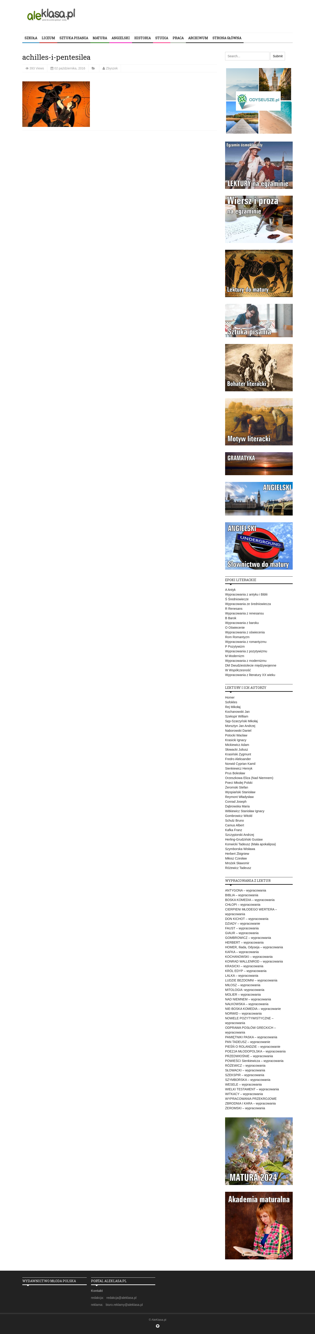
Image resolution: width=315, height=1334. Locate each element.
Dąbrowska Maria (237, 806)
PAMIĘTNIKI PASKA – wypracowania (251, 1037)
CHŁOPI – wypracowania (242, 904)
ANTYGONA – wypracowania (245, 890)
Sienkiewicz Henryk (238, 768)
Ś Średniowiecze (237, 599)
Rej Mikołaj (232, 707)
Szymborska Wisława (240, 849)
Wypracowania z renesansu (244, 613)
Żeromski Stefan (236, 787)
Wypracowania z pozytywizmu (246, 651)
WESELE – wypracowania (243, 1084)
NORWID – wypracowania (243, 1013)
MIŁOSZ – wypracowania (242, 985)
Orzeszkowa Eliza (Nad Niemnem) (249, 778)
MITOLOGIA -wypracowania (244, 990)
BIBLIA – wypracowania (241, 895)
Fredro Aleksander (238, 759)
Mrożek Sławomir (237, 863)
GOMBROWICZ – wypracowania (248, 938)
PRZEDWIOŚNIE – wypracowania (249, 1056)
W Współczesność (238, 670)
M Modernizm (234, 656)
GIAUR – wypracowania (242, 933)
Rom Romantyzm (237, 637)
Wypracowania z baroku (242, 623)
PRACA (178, 38)
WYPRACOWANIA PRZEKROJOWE (251, 1098)
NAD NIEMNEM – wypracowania (248, 999)
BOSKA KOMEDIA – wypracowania (249, 900)
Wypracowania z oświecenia (245, 632)
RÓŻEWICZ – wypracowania (245, 1065)
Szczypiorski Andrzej (239, 835)
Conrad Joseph (236, 801)
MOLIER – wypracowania (243, 994)
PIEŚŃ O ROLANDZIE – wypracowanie (252, 1046)
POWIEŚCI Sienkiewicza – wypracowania (254, 1061)
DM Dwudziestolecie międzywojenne (250, 665)
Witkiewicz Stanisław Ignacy (244, 811)
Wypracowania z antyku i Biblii (246, 594)
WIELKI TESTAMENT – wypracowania (252, 1089)
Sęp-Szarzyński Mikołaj (241, 721)
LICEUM (48, 38)
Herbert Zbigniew (237, 853)
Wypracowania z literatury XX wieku (250, 675)
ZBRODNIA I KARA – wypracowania (250, 1103)
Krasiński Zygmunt (238, 754)
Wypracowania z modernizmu (246, 660)
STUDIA (161, 38)
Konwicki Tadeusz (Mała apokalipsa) (250, 844)
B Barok (230, 618)
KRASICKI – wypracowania (244, 966)
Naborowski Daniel (238, 730)
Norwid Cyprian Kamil (240, 764)
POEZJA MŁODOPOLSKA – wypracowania (255, 1051)
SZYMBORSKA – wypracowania (247, 1080)
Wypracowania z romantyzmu (246, 642)
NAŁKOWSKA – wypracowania (246, 1004)
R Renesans (233, 608)
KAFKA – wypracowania (242, 952)
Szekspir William (236, 716)
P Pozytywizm (235, 646)
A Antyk (230, 589)
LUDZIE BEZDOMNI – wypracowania (251, 980)
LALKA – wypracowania (241, 975)
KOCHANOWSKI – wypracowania (249, 956)
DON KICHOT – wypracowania (246, 919)
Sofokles (231, 702)
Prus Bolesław (235, 773)
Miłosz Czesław (236, 858)
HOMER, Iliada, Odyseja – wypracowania (254, 947)
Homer (230, 697)
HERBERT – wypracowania (244, 942)
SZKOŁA (31, 38)
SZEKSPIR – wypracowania (244, 1075)
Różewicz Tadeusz (238, 868)
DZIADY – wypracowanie (242, 923)
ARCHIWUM (198, 38)
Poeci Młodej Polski (238, 782)
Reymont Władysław (239, 797)
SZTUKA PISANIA (73, 38)
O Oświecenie (235, 627)
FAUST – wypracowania (242, 928)
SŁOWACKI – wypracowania (245, 1070)
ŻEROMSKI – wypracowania (245, 1108)
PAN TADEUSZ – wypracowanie (247, 1042)
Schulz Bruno (234, 820)
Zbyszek (112, 68)
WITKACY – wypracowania (244, 1094)
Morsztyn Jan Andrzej (240, 726)
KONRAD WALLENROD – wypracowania (254, 961)
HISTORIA (142, 38)
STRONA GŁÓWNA (226, 38)
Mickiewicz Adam (237, 745)
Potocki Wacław (236, 735)
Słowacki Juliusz (236, 749)
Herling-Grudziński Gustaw (244, 839)
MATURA (100, 38)
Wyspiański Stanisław (240, 792)
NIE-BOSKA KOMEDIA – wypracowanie (253, 1009)
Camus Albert (234, 825)
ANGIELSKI (121, 38)
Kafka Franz (233, 830)
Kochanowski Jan (237, 711)
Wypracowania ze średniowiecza (248, 604)
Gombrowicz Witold (238, 816)
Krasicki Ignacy (235, 740)
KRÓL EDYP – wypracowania (246, 971)
